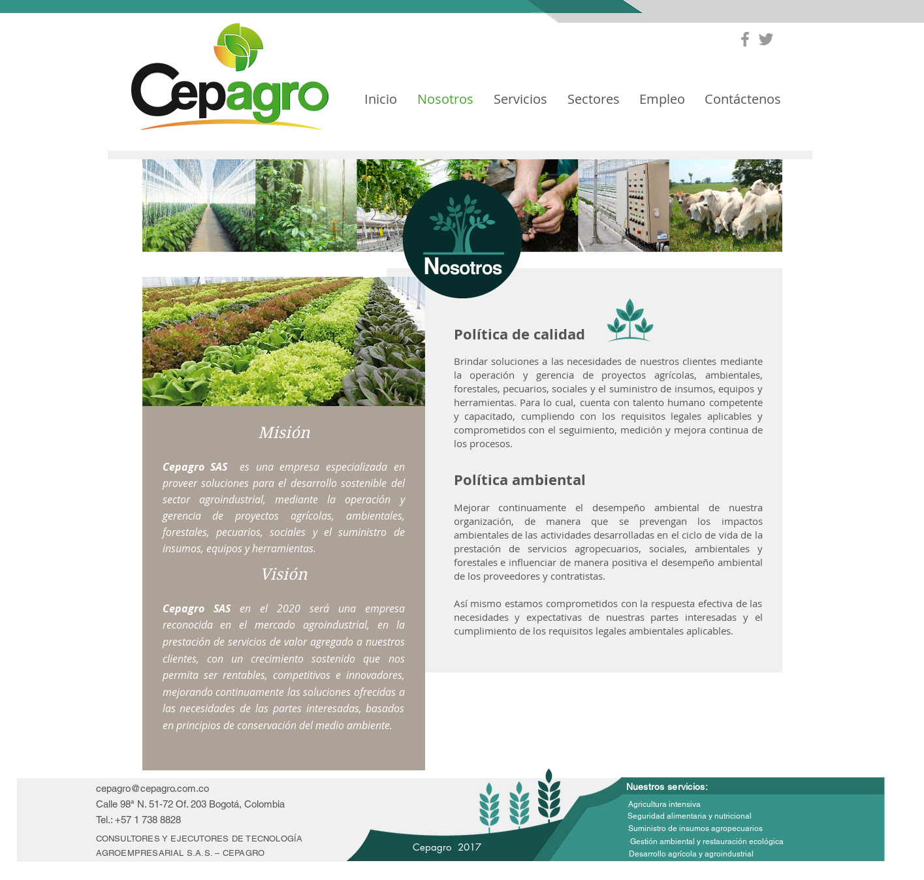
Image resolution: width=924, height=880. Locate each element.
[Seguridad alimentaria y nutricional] (690, 816)
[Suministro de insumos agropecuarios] (695, 828)
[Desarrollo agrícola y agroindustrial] (691, 854)
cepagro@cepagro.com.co (152, 788)
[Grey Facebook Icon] (745, 39)
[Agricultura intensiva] (664, 804)
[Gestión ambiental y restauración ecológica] (707, 841)
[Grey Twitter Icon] (766, 39)
